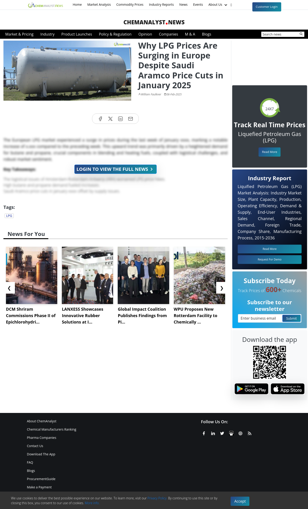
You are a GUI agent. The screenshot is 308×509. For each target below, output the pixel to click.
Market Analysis (99, 4)
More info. (92, 503)
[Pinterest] (240, 432)
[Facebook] (204, 432)
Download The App (41, 454)
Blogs (206, 34)
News (183, 4)
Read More (269, 152)
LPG (9, 215)
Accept (240, 501)
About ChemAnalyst (42, 421)
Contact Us (35, 446)
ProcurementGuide (41, 479)
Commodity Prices (129, 4)
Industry (47, 34)
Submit (291, 318)
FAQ (30, 462)
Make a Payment (39, 487)
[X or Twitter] (222, 432)
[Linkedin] (213, 432)
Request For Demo (269, 259)
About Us (218, 4)
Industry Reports (161, 4)
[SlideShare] (231, 432)
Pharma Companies (41, 437)
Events (198, 4)
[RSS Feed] (249, 432)
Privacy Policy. (157, 498)
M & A (190, 34)
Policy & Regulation (115, 34)
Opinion (145, 34)
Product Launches (76, 34)
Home (77, 4)
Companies (168, 34)
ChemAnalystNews (154, 22)
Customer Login (267, 7)
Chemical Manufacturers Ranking (51, 429)
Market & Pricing (19, 34)
